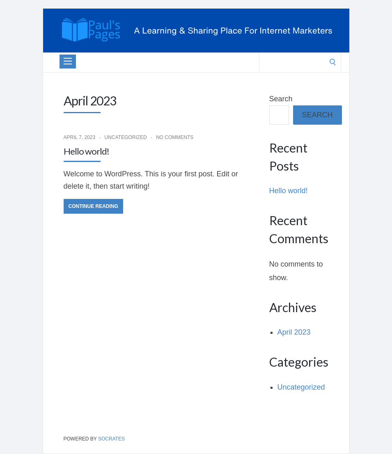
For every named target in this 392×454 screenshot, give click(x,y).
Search (281, 99)
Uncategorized (125, 137)
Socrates (111, 439)
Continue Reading (93, 206)
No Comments (174, 137)
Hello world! (86, 151)
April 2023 (294, 332)
